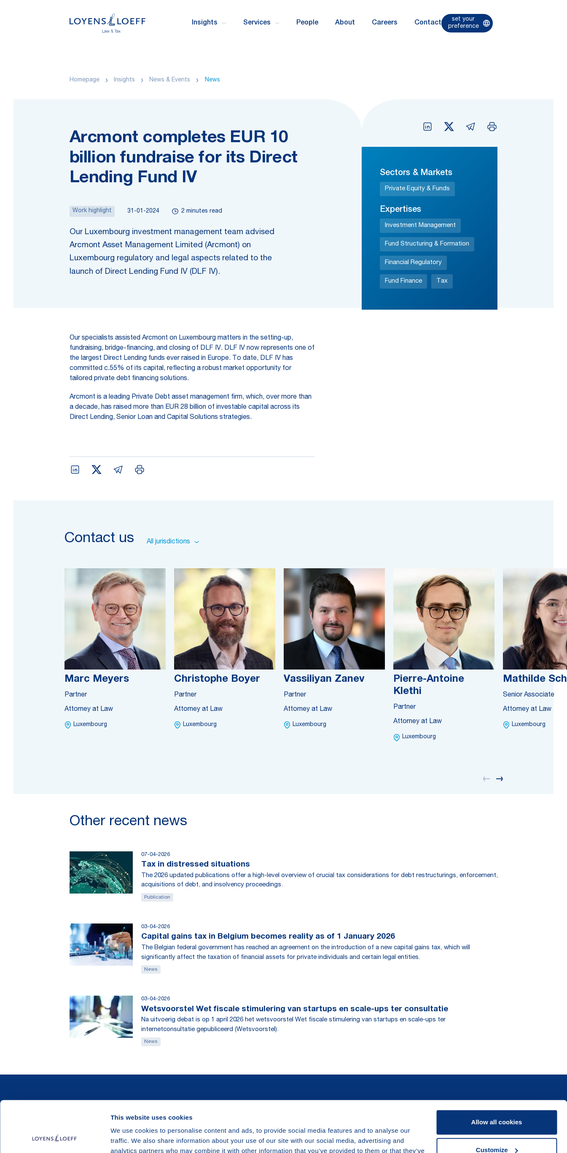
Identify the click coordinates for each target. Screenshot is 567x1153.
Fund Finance (403, 281)
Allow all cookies (496, 1074)
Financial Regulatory (413, 262)
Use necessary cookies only (496, 1129)
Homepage (84, 80)
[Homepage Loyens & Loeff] (107, 23)
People (307, 23)
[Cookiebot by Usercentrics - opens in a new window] (54, 1136)
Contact (427, 23)
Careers (385, 23)
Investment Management (420, 225)
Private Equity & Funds (417, 189)
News (212, 80)
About (345, 23)
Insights (124, 80)
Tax (442, 281)
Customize (497, 1101)
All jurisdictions (173, 542)
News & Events (169, 80)
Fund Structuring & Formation (427, 244)
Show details (130, 1136)
